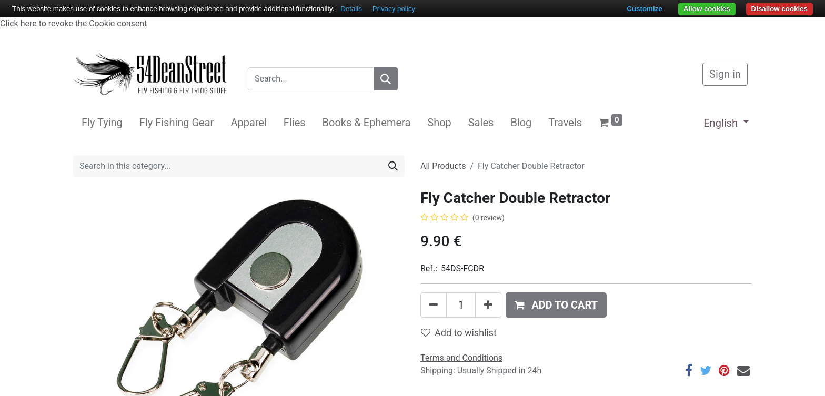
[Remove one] (433, 305)
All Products (443, 166)
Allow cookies (706, 9)
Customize (644, 9)
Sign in (725, 74)
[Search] (386, 78)
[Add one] (488, 305)
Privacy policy (394, 9)
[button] (556, 305)
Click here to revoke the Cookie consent (73, 23)
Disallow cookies (779, 9)
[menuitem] (102, 122)
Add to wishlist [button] (459, 332)
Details (351, 9)
